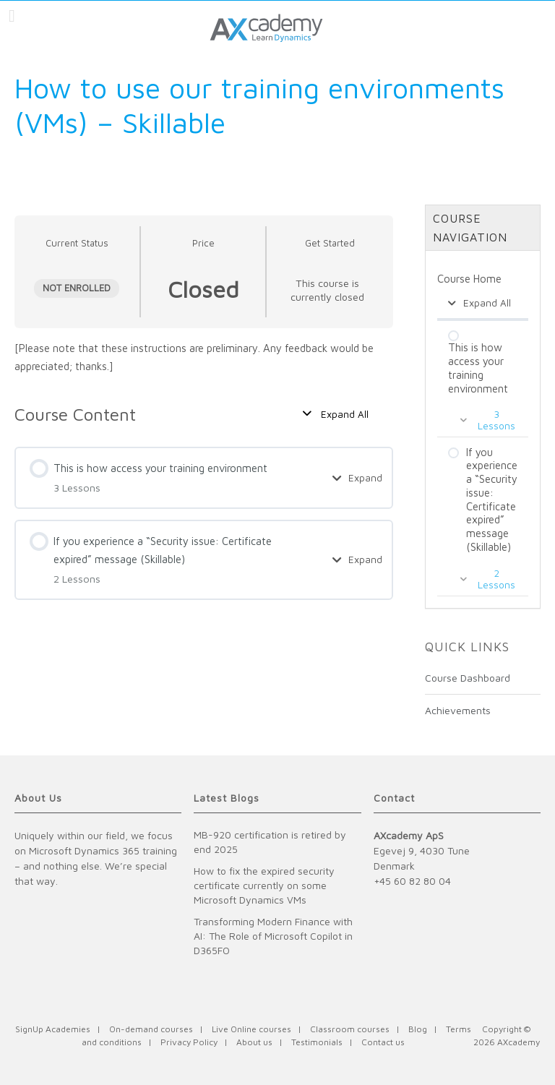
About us (254, 1042)
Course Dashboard (467, 678)
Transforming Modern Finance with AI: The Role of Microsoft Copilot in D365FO (273, 935)
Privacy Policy (189, 1042)
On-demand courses (151, 1029)
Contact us (383, 1042)
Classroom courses (350, 1029)
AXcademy (518, 1042)
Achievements (458, 710)
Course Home (469, 279)
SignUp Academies (52, 1029)
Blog (417, 1029)
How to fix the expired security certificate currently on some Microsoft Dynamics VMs (264, 885)
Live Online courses (251, 1029)
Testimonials (317, 1042)
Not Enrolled (77, 288)
